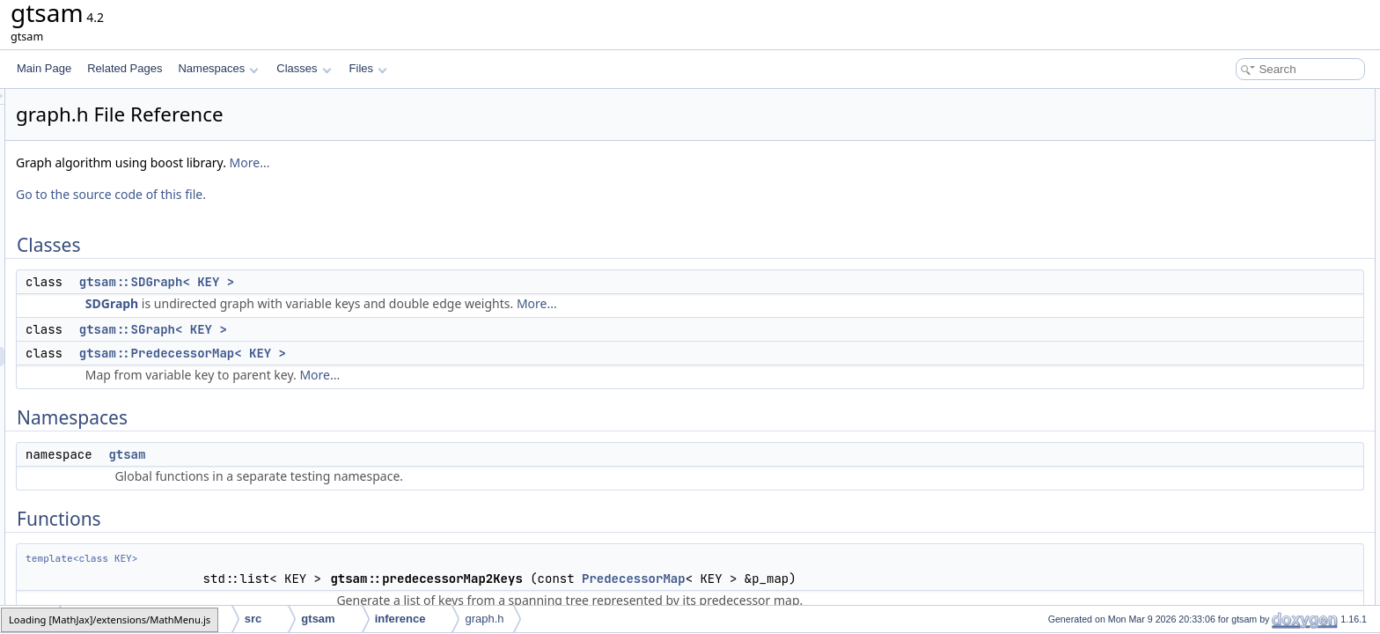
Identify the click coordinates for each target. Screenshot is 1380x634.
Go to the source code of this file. (331, 194)
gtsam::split (1225, 331)
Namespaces (218, 68)
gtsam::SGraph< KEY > (373, 329)
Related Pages (124, 68)
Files (368, 68)
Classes (303, 68)
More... (470, 162)
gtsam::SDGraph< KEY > (376, 282)
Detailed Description (1231, 350)
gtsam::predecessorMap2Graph (1272, 273)
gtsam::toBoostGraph (1247, 253)
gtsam (346, 454)
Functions (1207, 215)
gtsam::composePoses (1251, 292)
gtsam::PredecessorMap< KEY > (402, 353)
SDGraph (331, 303)
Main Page (44, 68)
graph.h (484, 618)
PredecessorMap (854, 578)
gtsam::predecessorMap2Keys (1269, 234)
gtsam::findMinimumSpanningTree (1278, 312)
